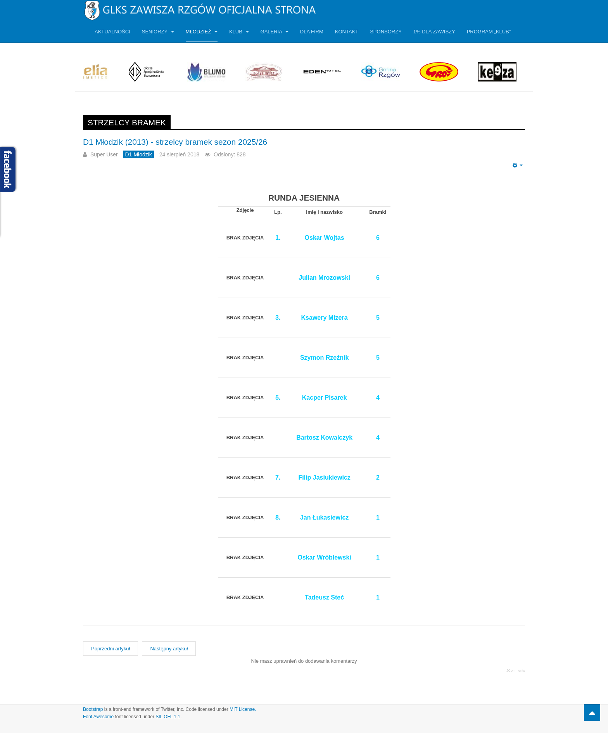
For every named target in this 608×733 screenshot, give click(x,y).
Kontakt (346, 32)
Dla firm (311, 32)
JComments (515, 670)
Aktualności (112, 32)
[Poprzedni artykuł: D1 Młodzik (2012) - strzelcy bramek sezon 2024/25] (110, 648)
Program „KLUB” (489, 32)
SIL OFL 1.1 (167, 716)
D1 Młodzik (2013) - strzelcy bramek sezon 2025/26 (175, 141)
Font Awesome (98, 716)
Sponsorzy (386, 32)
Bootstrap (93, 709)
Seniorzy (158, 32)
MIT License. (243, 709)
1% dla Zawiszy (434, 32)
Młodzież (202, 32)
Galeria (274, 32)
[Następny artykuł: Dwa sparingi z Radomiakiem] (169, 648)
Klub (239, 32)
